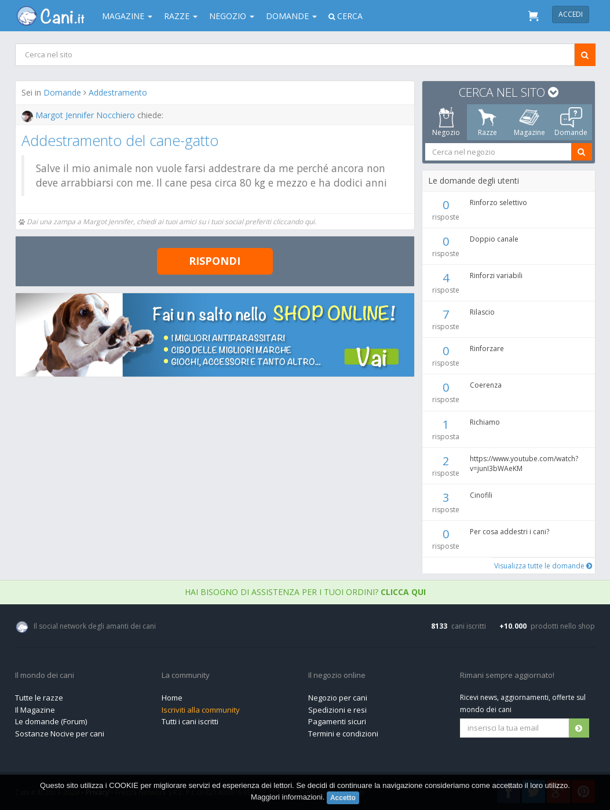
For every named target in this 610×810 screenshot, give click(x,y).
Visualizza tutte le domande (542, 566)
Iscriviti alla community (201, 710)
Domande (291, 15)
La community (186, 675)
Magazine (127, 15)
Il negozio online (337, 675)
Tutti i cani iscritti (190, 721)
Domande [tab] (570, 122)
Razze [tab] (487, 122)
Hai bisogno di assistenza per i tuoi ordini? (305, 591)
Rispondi (214, 261)
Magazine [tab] (529, 122)
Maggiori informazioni (287, 797)
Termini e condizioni (343, 733)
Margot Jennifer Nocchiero (79, 115)
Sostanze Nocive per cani (59, 733)
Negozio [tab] (445, 122)
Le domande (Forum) (51, 721)
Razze (181, 15)
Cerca (345, 15)
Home (172, 697)
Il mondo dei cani (44, 675)
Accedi (570, 14)
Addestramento (118, 92)
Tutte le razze (39, 697)
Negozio (231, 15)
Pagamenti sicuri (337, 721)
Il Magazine (35, 710)
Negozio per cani (337, 697)
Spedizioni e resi (337, 710)
